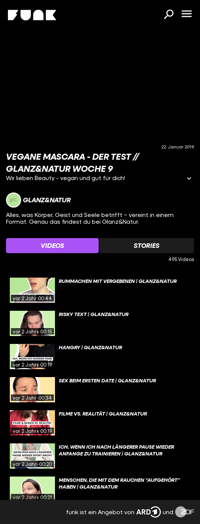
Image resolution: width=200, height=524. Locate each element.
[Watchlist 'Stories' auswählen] (146, 245)
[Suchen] (168, 15)
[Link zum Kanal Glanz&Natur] (38, 200)
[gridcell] (100, 290)
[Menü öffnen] (186, 14)
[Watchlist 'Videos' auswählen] (52, 245)
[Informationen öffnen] (189, 179)
